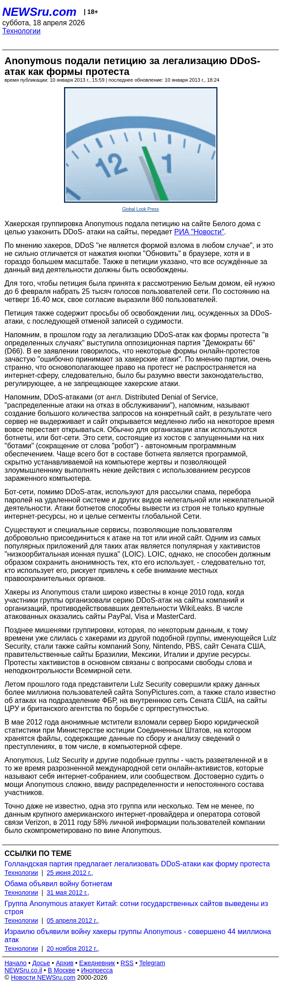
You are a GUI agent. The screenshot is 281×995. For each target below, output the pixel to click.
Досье (41, 963)
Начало (16, 963)
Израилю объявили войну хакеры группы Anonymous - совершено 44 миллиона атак (138, 936)
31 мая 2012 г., (68, 892)
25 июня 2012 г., (70, 872)
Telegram (152, 963)
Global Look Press (140, 209)
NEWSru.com (39, 12)
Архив (65, 963)
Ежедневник (97, 963)
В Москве (61, 970)
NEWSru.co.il (23, 970)
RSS (127, 963)
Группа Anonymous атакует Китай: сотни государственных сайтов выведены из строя (136, 908)
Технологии (21, 31)
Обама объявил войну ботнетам (58, 884)
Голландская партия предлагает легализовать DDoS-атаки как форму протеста (137, 864)
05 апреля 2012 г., (73, 920)
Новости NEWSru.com (43, 977)
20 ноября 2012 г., (73, 948)
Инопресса (97, 970)
